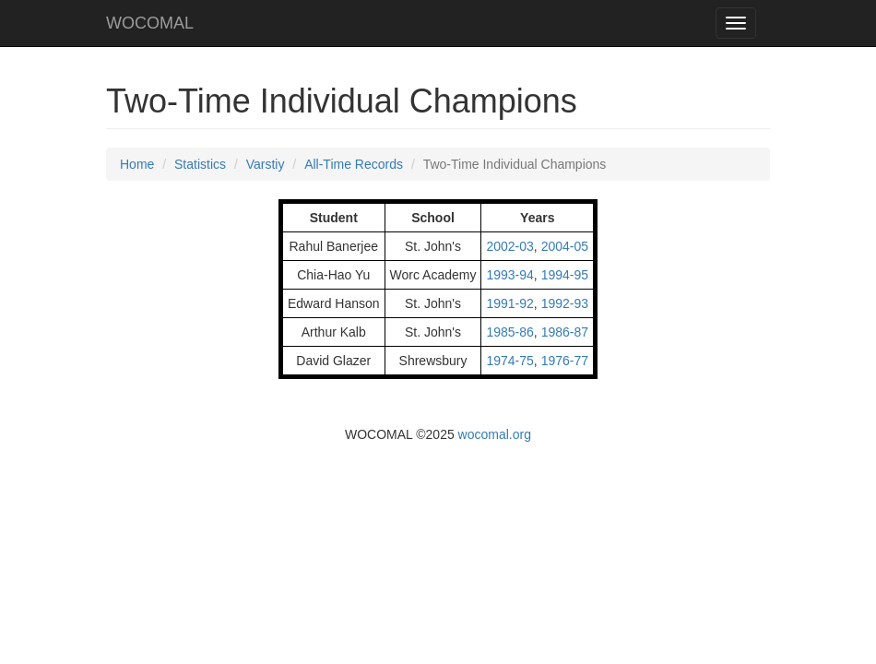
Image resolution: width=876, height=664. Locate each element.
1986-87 (564, 332)
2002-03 (509, 246)
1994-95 (564, 274)
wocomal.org (494, 434)
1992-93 (564, 303)
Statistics (200, 164)
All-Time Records (353, 164)
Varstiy (265, 164)
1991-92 (509, 303)
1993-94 (509, 274)
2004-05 (564, 246)
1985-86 (509, 332)
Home (137, 164)
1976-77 (564, 360)
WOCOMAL (150, 23)
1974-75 (509, 360)
